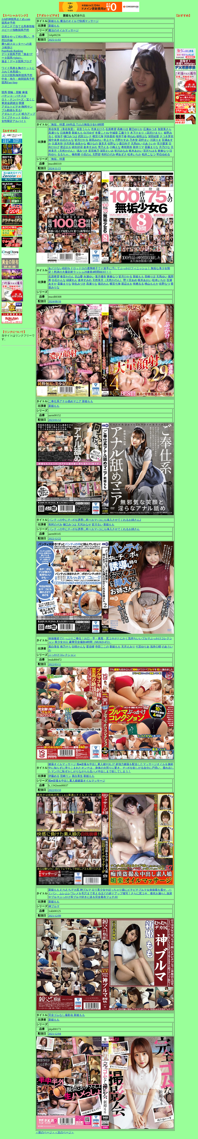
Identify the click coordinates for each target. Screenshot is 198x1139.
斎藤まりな (151, 147)
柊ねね (131, 136)
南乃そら (65, 646)
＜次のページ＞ (64, 1132)
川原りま (155, 139)
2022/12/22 (54, 538)
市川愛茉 (162, 143)
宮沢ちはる (150, 150)
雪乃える (103, 147)
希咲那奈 (126, 147)
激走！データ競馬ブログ (17, 61)
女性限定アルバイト (14, 121)
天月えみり (128, 646)
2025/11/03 (54, 39)
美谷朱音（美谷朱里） (62, 129)
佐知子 (59, 136)
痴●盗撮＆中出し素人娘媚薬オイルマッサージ (76, 780)
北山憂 (79, 276)
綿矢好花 (77, 147)
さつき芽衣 (166, 136)
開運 (21, 103)
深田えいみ (107, 150)
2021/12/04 (54, 1033)
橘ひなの (92, 143)
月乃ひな (164, 147)
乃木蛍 (133, 139)
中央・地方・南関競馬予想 (18, 78)
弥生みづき (79, 283)
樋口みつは (70, 136)
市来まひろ (98, 129)
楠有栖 (76, 154)
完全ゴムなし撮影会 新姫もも (66, 1015)
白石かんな (67, 139)
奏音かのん (67, 276)
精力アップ (28, 113)
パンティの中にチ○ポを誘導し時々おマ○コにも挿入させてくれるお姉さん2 (94, 519)
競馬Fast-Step (9, 82)
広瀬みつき (150, 129)
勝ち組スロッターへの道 (17, 43)
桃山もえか (151, 283)
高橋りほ (122, 129)
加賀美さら (164, 129)
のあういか (149, 143)
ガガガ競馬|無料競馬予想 (17, 75)
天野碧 (96, 154)
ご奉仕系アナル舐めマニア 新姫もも (70, 401)
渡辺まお (65, 147)
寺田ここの (102, 646)
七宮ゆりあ (142, 646)
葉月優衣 (100, 276)
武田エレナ (85, 136)
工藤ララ (123, 132)
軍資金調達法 (10, 103)
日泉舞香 (65, 132)
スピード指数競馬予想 (15, 29)
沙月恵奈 (69, 143)
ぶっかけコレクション (62, 654)
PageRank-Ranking (12, 50)
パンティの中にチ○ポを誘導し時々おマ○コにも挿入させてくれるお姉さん (94, 529)
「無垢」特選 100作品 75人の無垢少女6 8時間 (76, 124)
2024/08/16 (54, 301)
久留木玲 (57, 143)
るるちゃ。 (64, 154)
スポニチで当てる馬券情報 (18, 26)
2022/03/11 (54, 664)
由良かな (80, 143)
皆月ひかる (81, 139)
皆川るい (97, 524)
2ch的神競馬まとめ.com (16, 19)
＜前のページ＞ (45, 1132)
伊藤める (53, 776)
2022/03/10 (54, 790)
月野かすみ (122, 139)
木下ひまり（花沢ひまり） (146, 132)
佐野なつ (113, 143)
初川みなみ (121, 150)
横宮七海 (97, 136)
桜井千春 (121, 136)
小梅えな (115, 147)
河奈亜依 (109, 136)
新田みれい (96, 139)
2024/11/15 (54, 168)
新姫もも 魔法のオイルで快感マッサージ (73, 21)
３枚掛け (7, 47)
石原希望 (110, 129)
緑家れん (71, 280)
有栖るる (138, 283)
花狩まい (143, 139)
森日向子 (124, 143)
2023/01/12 (54, 420)
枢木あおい (136, 150)
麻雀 (25, 92)
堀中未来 (53, 139)
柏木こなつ (149, 154)
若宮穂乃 (93, 150)
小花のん (86, 154)
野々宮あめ (130, 280)
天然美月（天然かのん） (107, 280)
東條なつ (163, 150)
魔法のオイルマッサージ (63, 30)
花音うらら (83, 129)
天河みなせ (84, 524)
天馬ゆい (136, 143)
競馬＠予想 (8, 22)
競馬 (4, 92)
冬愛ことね (102, 132)
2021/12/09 (54, 915)
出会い (25, 117)
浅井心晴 (155, 646)
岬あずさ (121, 154)
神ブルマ (53, 906)
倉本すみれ (90, 147)
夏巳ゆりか (136, 129)
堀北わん (103, 283)
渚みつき (82, 150)
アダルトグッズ (11, 113)
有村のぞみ (108, 154)
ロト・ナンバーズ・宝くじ (18, 99)
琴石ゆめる (163, 154)
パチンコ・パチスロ (14, 95)
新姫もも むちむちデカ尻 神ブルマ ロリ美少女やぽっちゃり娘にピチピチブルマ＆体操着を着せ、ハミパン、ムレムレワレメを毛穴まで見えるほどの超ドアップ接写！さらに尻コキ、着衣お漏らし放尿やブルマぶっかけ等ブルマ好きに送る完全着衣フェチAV (110, 893)
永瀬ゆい (88, 276)
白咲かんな (79, 646)
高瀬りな (53, 132)
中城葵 (114, 132)
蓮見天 (103, 143)
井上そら (108, 139)
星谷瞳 (90, 646)
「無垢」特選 (56, 159)
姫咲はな (141, 136)
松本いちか (134, 154)
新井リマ (138, 147)
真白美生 (53, 646)
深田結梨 (153, 136)
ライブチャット (11, 117)
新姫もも (53, 25)
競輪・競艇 (14, 92)
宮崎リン (65, 776)
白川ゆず (88, 132)
